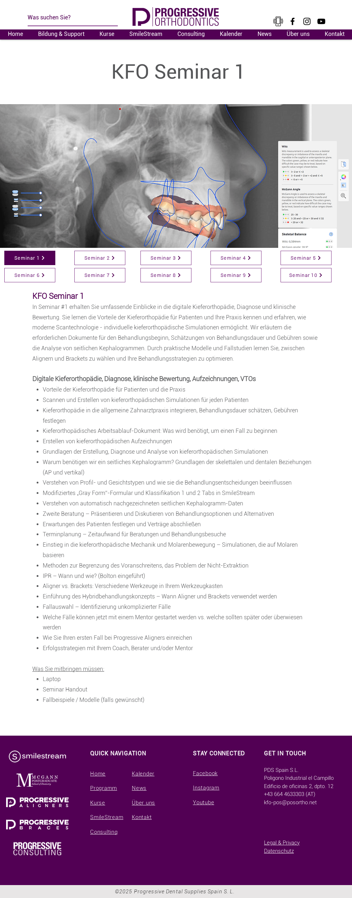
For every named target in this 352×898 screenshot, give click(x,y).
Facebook (205, 773)
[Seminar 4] (235, 258)
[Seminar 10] (306, 275)
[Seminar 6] (29, 275)
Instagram (206, 787)
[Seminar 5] (306, 258)
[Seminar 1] (29, 258)
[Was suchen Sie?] (71, 18)
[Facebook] (292, 21)
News (139, 788)
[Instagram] (307, 21)
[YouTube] (321, 21)
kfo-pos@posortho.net (290, 802)
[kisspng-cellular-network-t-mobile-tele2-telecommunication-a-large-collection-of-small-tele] (278, 21)
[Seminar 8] (165, 275)
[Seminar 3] (165, 258)
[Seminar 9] (235, 275)
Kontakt (142, 817)
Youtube (203, 802)
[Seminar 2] (99, 258)
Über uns (143, 803)
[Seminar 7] (99, 275)
